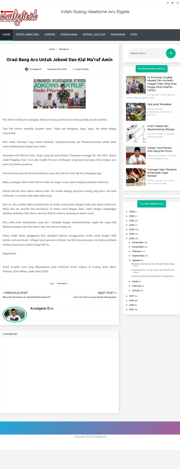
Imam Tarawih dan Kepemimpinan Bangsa (160, 128)
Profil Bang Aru (27, 34)
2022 (132, 220)
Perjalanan (69, 34)
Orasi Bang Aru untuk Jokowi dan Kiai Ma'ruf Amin (152, 271)
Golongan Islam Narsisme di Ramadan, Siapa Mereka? (162, 172)
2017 (131, 296)
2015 (131, 305)
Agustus (136, 260)
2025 (132, 211)
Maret (135, 281)
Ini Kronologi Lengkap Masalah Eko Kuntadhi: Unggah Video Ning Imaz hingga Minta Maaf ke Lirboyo (162, 84)
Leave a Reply (82, 69)
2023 (132, 216)
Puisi (134, 34)
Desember (138, 242)
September (138, 255)
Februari (137, 286)
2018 (132, 238)
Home (6, 34)
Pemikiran (118, 34)
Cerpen (50, 34)
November (138, 246)
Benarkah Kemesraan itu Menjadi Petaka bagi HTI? (27, 297)
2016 (131, 300)
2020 (132, 229)
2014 (131, 309)
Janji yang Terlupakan (159, 104)
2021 (131, 225)
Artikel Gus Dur (94, 34)
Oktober (137, 251)
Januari (136, 290)
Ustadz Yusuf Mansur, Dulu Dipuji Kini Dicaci (159, 149)
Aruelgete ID (40, 309)
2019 (131, 234)
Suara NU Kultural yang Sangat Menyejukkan (95, 297)
